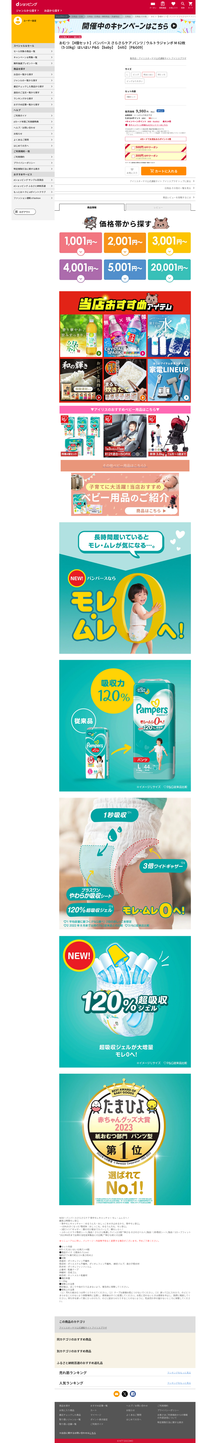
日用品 (128, 16)
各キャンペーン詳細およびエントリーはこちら (148, 124)
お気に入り (132, 172)
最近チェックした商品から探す (29, 86)
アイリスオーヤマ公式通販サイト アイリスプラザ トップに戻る (160, 181)
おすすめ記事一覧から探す (27, 104)
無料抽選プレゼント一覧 (25, 63)
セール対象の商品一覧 (24, 51)
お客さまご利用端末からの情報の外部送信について (172, 1416)
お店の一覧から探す (23, 74)
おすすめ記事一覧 (99, 1405)
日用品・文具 (77, 16)
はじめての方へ (21, 145)
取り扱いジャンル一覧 (70, 1419)
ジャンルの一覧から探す (25, 80)
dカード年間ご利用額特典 (26, 121)
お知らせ (18, 133)
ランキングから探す (23, 98)
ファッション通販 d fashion (27, 197)
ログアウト (24, 211)
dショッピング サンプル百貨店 (28, 179)
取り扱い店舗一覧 (67, 1423)
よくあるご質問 (21, 139)
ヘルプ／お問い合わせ (24, 127)
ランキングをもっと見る (179, 1372)
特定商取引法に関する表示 (27, 168)
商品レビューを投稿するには (177, 197)
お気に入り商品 (66, 1410)
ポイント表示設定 (99, 1419)
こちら (92, 1432)
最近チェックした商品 (70, 1414)
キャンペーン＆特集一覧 (25, 57)
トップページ (61, 16)
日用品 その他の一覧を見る (178, 188)
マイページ (95, 1414)
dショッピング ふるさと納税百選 (30, 185)
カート (93, 1410)
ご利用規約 (19, 156)
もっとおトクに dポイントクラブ (30, 191)
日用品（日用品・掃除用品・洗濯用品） (104, 16)
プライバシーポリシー (24, 162)
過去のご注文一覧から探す (27, 92)
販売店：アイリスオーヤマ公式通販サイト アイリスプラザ (158, 58)
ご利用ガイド (20, 115)
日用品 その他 (141, 16)
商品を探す (64, 1405)
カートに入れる (164, 171)
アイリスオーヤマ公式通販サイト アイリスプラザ (83, 1327)
